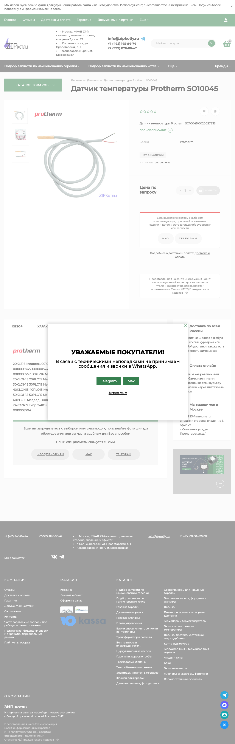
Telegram (109, 381)
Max (130, 381)
